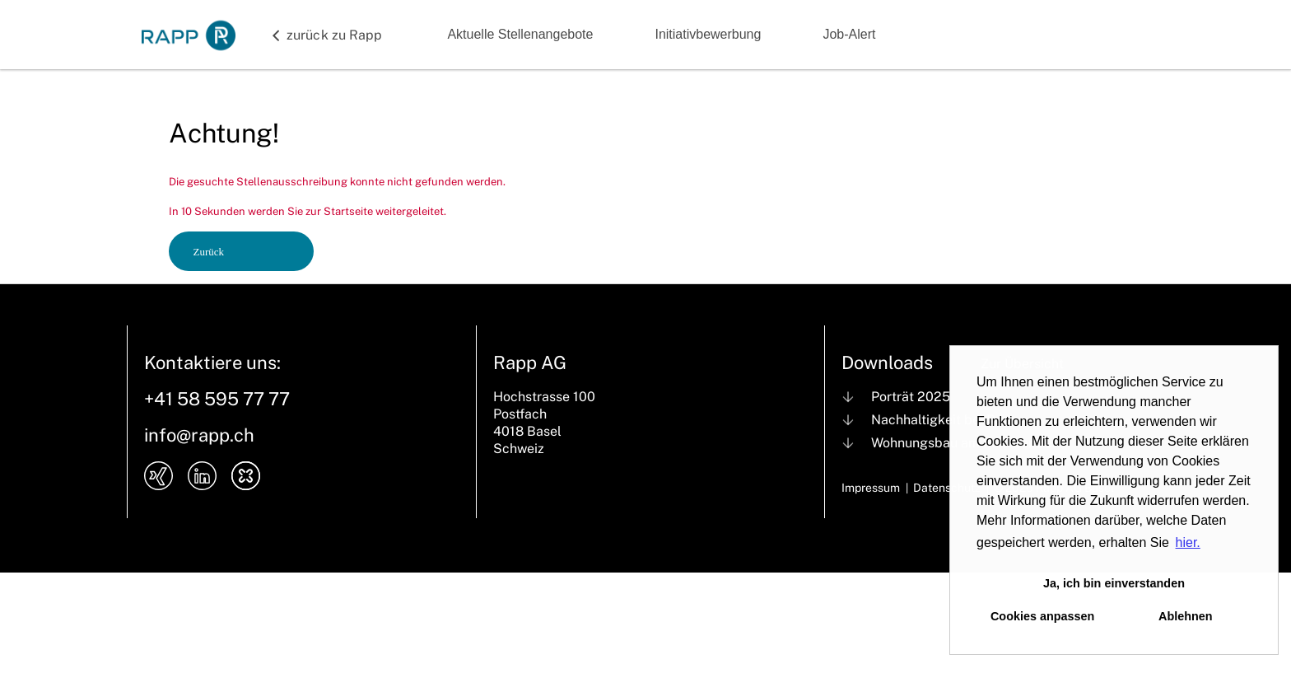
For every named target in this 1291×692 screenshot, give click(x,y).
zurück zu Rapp (334, 35)
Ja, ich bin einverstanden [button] (1114, 583)
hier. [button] (1188, 542)
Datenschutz (947, 487)
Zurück (209, 252)
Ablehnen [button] (1185, 616)
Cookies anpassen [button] (1042, 616)
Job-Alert (849, 34)
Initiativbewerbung (708, 34)
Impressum (870, 487)
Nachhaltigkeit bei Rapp (945, 420)
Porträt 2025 (910, 396)
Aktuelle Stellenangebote (520, 34)
